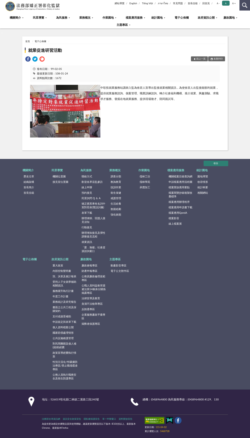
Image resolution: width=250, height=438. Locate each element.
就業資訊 (87, 241)
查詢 (244, 5)
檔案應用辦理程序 (179, 201)
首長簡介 (29, 187)
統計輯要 (202, 187)
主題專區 (122, 24)
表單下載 (87, 212)
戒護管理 (116, 198)
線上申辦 (87, 187)
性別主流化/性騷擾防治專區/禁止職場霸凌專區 (65, 365)
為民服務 (61, 17)
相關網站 (202, 192)
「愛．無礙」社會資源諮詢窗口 (93, 249)
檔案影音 (174, 218)
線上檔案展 (175, 223)
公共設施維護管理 (63, 338)
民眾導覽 (38, 17)
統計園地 (157, 17)
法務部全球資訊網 (51, 418)
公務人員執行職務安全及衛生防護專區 (64, 376)
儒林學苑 (145, 181)
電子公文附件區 (120, 270)
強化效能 (116, 214)
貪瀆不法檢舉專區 (92, 303)
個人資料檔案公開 (63, 327)
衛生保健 (116, 192)
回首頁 (206, 3)
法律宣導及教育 (91, 298)
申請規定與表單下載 (64, 321)
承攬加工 (145, 187)
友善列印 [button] (218, 58)
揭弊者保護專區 (91, 323)
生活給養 (116, 203)
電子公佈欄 (182, 17)
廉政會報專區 (89, 265)
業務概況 (85, 17)
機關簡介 (15, 17)
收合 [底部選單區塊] (216, 163)
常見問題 (178, 3)
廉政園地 (229, 17)
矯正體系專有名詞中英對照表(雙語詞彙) (93, 205)
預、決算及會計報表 (64, 276)
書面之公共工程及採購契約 (64, 309)
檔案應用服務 (134, 17)
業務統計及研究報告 (64, 301)
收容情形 (202, 181)
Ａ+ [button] (234, 3)
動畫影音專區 (118, 265)
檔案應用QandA (178, 212)
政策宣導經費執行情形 (64, 354)
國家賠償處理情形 (63, 332)
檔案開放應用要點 (179, 187)
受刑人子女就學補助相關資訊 (64, 283)
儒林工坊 (145, 176)
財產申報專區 (89, 270)
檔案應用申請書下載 (180, 207)
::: (3, 2)
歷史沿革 (29, 176)
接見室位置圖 (60, 181)
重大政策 (58, 265)
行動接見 (87, 227)
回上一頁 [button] (201, 58)
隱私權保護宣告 (92, 418)
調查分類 (116, 176)
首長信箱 (193, 3)
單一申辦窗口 (109, 418)
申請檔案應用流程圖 (180, 181)
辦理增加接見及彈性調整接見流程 (93, 234)
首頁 (27, 41)
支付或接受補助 (62, 316)
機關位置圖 (59, 176)
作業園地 (108, 17)
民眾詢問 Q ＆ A (91, 198)
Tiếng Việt (147, 3)
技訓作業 (116, 187)
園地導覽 (202, 176)
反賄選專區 (88, 309)
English (133, 3)
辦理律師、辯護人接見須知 (93, 220)
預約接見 (87, 192)
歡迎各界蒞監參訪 (92, 181)
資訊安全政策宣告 (72, 418)
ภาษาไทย (163, 3)
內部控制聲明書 (62, 270)
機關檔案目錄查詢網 (180, 176)
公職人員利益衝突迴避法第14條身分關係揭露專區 (94, 289)
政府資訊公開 (206, 17)
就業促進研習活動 (45, 50)
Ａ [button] (226, 3)
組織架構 (29, 181)
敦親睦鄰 (116, 209)
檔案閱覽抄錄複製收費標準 (180, 194)
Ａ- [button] (218, 3)
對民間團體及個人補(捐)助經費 (64, 345)
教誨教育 (116, 181)
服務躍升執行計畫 (63, 290)
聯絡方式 (87, 176)
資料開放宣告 (125, 418)
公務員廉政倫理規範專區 (93, 278)
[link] (28, 59)
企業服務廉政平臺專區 (93, 316)
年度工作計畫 (60, 296)
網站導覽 (119, 3)
